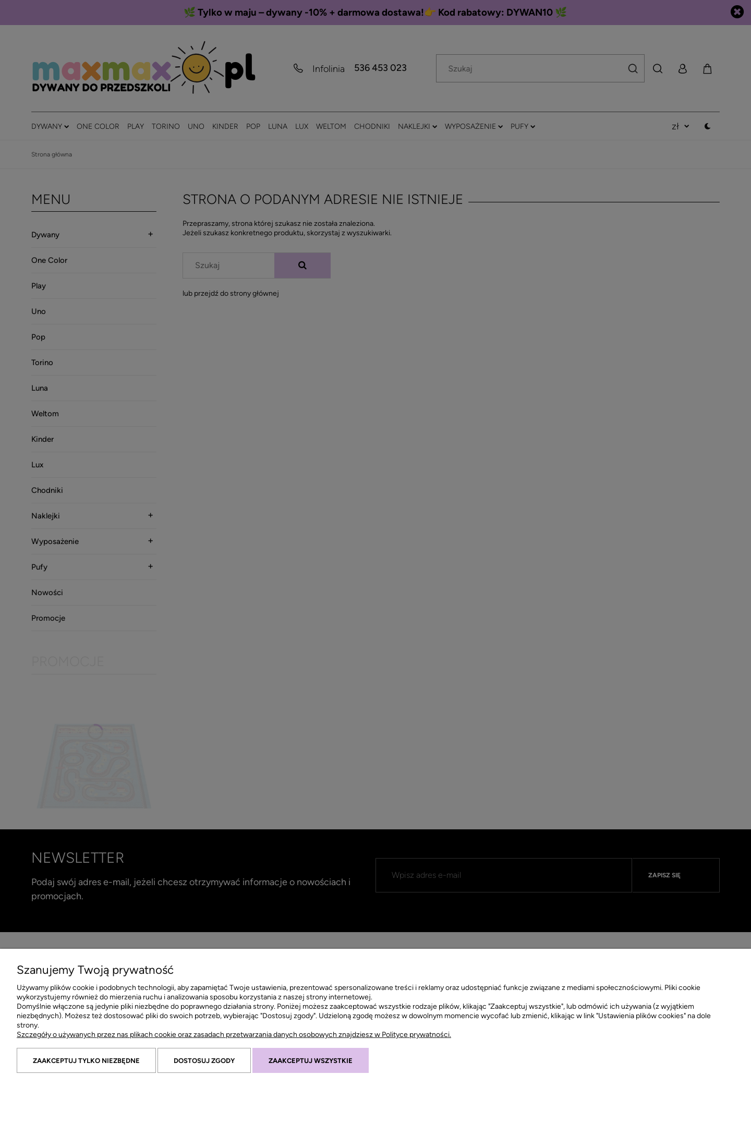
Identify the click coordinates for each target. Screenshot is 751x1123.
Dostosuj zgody (204, 1061)
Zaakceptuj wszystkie (311, 1061)
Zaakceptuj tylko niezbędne (86, 1061)
